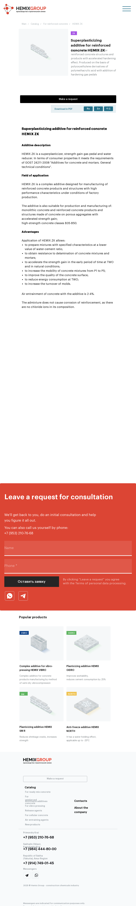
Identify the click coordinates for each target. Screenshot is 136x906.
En (98, 109)
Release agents (33, 811)
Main (24, 24)
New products (32, 825)
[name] (68, 548)
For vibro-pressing (35, 806)
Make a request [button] (68, 99)
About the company (81, 810)
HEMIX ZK (77, 24)
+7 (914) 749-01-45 (38, 863)
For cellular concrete (36, 815)
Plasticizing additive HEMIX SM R (35, 729)
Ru (88, 109)
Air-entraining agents (37, 820)
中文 (108, 109)
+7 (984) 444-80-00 (39, 849)
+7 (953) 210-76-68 (38, 837)
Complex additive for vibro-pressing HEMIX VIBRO (36, 668)
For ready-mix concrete (38, 792)
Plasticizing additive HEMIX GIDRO (82, 668)
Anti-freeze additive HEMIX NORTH (82, 729)
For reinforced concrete (55, 24)
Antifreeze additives (36, 801)
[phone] (68, 566)
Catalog (35, 24)
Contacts (80, 801)
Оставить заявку (31, 581)
